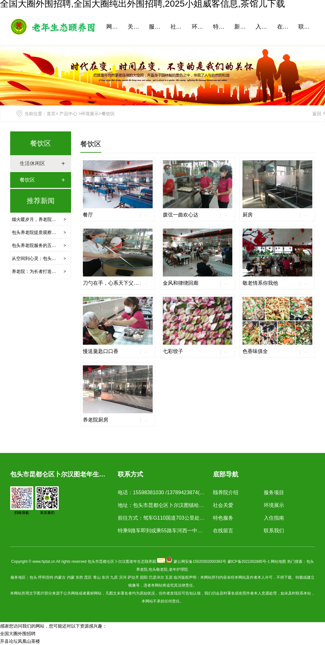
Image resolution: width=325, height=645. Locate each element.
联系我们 (306, 26)
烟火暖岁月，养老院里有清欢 (41, 219)
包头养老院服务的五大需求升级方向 (47, 245)
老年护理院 (178, 569)
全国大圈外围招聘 (18, 633)
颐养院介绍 (225, 492)
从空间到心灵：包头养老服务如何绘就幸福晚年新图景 (65, 258)
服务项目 (157, 26)
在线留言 (285, 26)
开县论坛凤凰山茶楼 (20, 641)
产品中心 (68, 113)
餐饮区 (40, 143)
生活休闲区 (32, 163)
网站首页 (114, 26)
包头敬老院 (158, 569)
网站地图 (278, 561)
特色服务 (221, 26)
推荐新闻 (41, 201)
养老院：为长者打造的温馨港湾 (43, 271)
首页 (51, 113)
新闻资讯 (242, 26)
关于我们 (136, 26)
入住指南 (263, 26)
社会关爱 (178, 26)
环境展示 (200, 26)
